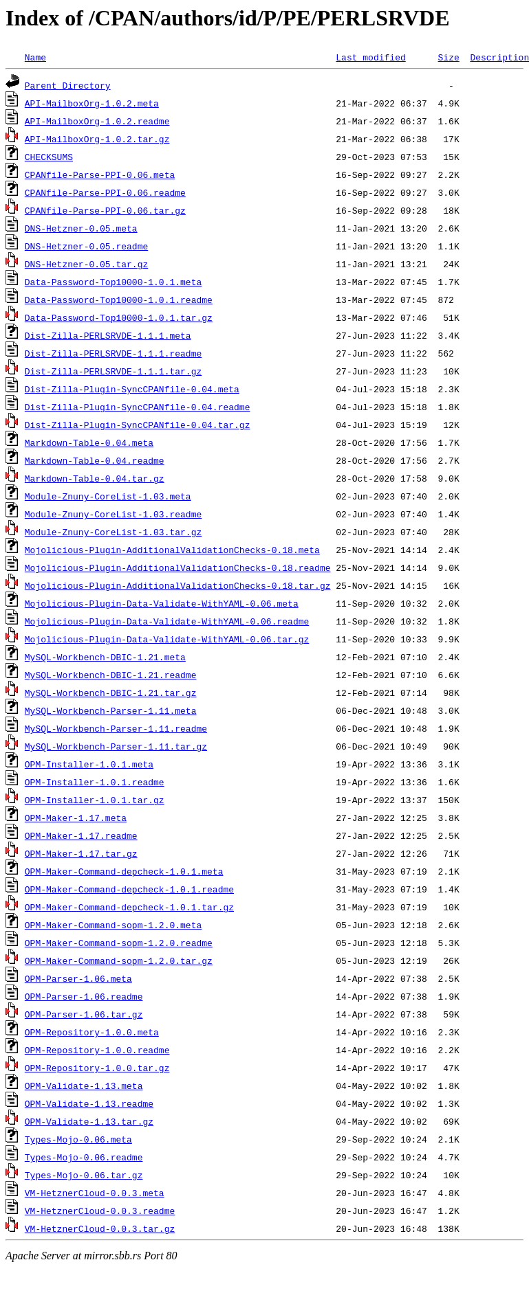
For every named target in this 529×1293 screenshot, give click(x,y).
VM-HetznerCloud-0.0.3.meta (94, 1193)
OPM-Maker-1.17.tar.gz (81, 853)
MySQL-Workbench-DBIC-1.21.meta (105, 657)
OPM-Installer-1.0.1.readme (94, 782)
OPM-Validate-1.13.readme (89, 1103)
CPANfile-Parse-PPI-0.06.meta (100, 174)
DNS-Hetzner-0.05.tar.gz (86, 264)
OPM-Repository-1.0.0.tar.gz (97, 1067)
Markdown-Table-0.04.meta (89, 442)
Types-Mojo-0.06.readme (84, 1157)
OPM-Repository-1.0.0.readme (97, 1050)
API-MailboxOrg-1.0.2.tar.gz (97, 139)
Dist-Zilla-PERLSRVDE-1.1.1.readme (113, 353)
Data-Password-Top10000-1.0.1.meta (113, 282)
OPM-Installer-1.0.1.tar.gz (94, 800)
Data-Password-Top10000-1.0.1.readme (119, 299)
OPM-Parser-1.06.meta (78, 978)
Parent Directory (68, 85)
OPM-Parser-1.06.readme (84, 996)
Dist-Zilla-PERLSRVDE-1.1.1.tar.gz (113, 371)
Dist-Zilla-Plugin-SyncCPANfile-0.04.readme (137, 407)
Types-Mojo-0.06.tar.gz (84, 1175)
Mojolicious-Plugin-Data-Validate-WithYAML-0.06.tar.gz (167, 639)
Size (448, 57)
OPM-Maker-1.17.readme (81, 835)
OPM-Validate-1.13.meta (84, 1085)
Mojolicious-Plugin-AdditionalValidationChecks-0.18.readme (178, 567)
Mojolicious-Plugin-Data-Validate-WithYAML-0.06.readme (167, 621)
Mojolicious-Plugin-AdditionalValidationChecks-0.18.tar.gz (178, 585)
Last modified (370, 57)
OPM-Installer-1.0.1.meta (89, 764)
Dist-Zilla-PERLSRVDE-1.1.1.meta (108, 335)
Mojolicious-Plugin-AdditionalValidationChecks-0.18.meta (172, 549)
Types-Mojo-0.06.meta (78, 1139)
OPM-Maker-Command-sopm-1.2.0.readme (119, 942)
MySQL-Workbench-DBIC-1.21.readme (111, 674)
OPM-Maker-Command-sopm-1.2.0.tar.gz (119, 960)
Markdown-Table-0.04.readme (94, 460)
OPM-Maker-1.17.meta (76, 817)
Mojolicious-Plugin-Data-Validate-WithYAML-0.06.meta (162, 603)
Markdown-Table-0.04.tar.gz (94, 478)
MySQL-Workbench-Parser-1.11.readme (116, 728)
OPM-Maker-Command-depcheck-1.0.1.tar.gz (129, 907)
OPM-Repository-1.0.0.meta (92, 1032)
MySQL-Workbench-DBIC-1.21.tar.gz (111, 692)
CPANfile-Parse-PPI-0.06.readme (105, 192)
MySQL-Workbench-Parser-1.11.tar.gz (116, 746)
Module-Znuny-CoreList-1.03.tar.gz (113, 532)
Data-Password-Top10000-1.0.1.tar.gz (119, 317)
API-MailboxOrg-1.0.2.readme (97, 121)
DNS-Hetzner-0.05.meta (81, 228)
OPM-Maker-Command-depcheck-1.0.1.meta (124, 871)
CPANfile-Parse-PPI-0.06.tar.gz (105, 210)
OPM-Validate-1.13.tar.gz (89, 1121)
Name (35, 57)
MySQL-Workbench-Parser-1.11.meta (111, 710)
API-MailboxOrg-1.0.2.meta (92, 103)
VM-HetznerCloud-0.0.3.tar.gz (100, 1228)
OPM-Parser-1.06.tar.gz (84, 1014)
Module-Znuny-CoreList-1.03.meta (108, 496)
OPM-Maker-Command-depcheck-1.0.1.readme (129, 889)
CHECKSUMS (49, 156)
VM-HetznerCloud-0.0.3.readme (100, 1210)
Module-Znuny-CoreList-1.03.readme (113, 514)
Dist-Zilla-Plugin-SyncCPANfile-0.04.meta (132, 389)
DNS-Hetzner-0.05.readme (86, 246)
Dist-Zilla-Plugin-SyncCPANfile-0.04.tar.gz (137, 424)
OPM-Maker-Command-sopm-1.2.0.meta (113, 925)
